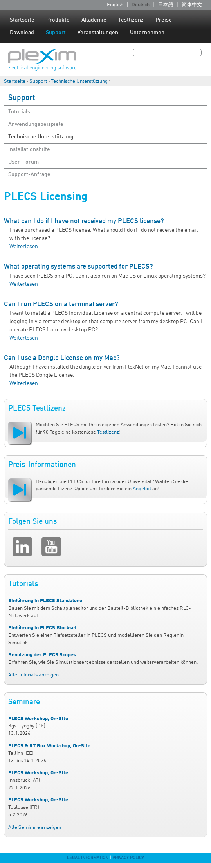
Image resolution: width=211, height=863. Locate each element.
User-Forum (23, 162)
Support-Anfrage (29, 174)
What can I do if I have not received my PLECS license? (84, 221)
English (115, 4)
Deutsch (141, 4)
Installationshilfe (29, 149)
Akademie (93, 20)
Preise (163, 20)
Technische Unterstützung (79, 81)
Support (56, 32)
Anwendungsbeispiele (35, 124)
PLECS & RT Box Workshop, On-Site (49, 746)
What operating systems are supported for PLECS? (78, 266)
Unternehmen (147, 32)
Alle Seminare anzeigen (34, 827)
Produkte (58, 20)
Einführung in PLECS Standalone (45, 600)
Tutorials (19, 111)
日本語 (165, 4)
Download (22, 32)
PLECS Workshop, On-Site (38, 718)
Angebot (142, 488)
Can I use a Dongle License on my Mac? (62, 358)
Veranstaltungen (98, 32)
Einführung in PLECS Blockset (42, 627)
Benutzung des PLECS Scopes (42, 655)
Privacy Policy (128, 858)
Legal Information (87, 858)
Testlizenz (131, 20)
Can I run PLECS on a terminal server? (61, 304)
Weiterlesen (23, 246)
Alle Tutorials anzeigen (33, 675)
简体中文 (192, 4)
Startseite (22, 20)
